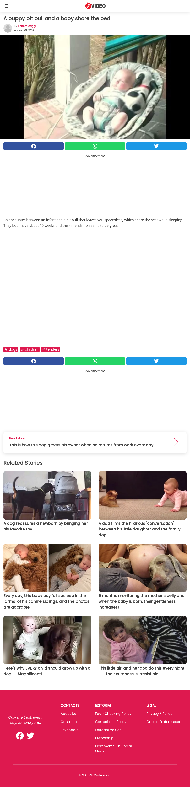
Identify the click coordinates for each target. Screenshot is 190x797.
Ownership (104, 737)
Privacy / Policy (159, 713)
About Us (68, 713)
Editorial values (108, 729)
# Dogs (10, 349)
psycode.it (69, 729)
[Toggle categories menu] (6, 6)
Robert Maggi (27, 26)
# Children (30, 349)
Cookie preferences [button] (163, 721)
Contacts (69, 721)
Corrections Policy (110, 721)
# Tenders (50, 349)
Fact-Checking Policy (113, 713)
